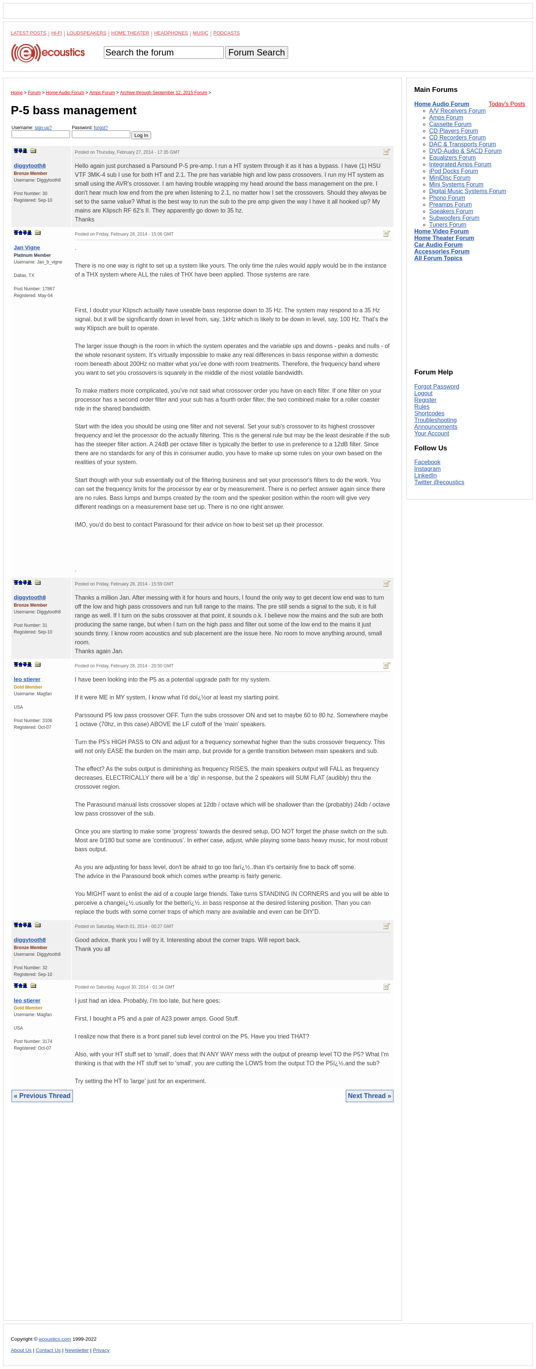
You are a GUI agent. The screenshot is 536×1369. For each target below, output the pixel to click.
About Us (21, 1350)
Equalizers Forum (452, 157)
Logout (423, 393)
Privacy (101, 1350)
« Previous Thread (42, 1096)
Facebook (427, 462)
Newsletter (77, 1350)
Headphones (171, 33)
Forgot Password (436, 386)
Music (200, 33)
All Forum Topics (438, 258)
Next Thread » (369, 1096)
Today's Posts (507, 104)
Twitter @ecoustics (439, 482)
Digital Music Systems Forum (467, 191)
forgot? (101, 127)
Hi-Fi (56, 33)
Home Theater (130, 33)
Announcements (435, 427)
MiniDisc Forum (449, 178)
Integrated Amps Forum (460, 164)
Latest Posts (29, 33)
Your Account (431, 433)
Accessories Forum (442, 251)
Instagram (427, 469)
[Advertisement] (202, 1217)
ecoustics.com (55, 1339)
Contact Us (48, 1350)
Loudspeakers (86, 33)
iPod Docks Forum (453, 171)
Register (425, 400)
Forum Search (256, 52)
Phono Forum (447, 198)
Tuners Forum (447, 224)
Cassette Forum (450, 124)
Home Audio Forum (441, 104)
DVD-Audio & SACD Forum (465, 151)
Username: (41, 131)
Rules (422, 406)
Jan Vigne (27, 247)
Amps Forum (446, 117)
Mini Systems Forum (456, 184)
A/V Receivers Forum (457, 111)
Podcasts (226, 33)
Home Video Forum (441, 231)
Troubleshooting (435, 420)
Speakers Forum (451, 211)
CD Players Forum (453, 131)
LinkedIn (425, 475)
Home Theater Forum (444, 238)
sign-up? (43, 127)
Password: (101, 131)
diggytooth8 (30, 165)
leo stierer (27, 679)
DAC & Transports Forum (462, 144)
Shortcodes (429, 413)
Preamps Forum (450, 204)
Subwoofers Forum (454, 218)
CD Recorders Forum (457, 137)
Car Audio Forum (438, 245)
